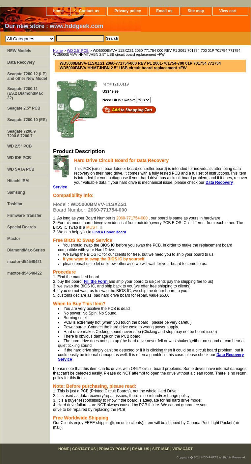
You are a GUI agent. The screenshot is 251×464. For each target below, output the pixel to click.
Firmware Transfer (24, 215)
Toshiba (14, 204)
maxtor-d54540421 (24, 261)
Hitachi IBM (18, 181)
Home (58, 50)
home (58, 11)
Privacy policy (127, 11)
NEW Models (19, 51)
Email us (164, 11)
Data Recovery (21, 62)
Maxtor (13, 238)
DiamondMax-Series (26, 250)
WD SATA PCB (20, 169)
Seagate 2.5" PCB (23, 108)
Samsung (16, 192)
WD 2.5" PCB (78, 50)
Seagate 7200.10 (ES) (27, 119)
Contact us (89, 11)
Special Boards (21, 227)
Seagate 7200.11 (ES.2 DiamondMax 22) (25, 93)
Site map (196, 11)
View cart (228, 11)
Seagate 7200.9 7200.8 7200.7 (21, 133)
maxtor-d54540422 (24, 273)
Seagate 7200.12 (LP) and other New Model (27, 76)
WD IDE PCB (19, 157)
